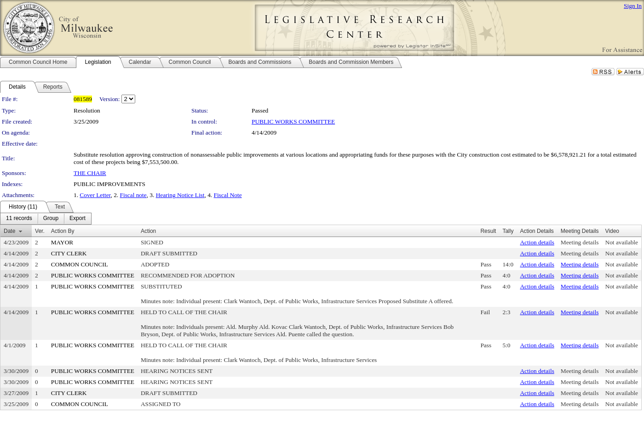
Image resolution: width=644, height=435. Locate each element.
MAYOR (62, 242)
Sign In (633, 5)
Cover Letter (95, 195)
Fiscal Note (228, 195)
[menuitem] (19, 218)
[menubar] (46, 219)
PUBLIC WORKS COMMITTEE (293, 121)
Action (148, 231)
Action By (63, 231)
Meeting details (580, 242)
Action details (537, 242)
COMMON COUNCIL (79, 264)
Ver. (40, 231)
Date (9, 231)
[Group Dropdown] (51, 218)
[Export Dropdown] (77, 218)
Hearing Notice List (180, 195)
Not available (621, 242)
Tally (507, 231)
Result (488, 231)
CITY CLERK (69, 253)
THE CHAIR (90, 172)
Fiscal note (133, 195)
